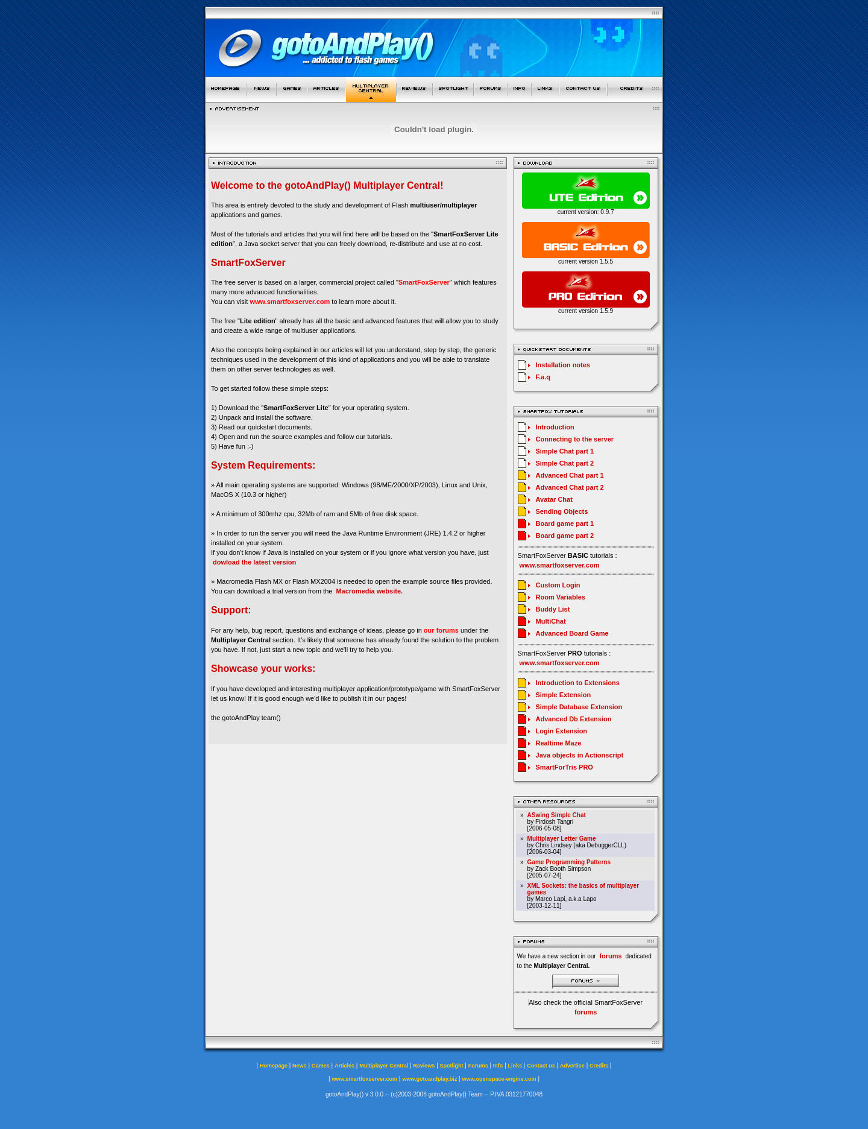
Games (321, 1066)
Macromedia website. (369, 591)
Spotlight (452, 1066)
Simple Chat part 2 (565, 463)
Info (498, 1066)
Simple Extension (563, 694)
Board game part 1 (565, 523)
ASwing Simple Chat (556, 815)
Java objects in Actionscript (580, 755)
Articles (344, 1066)
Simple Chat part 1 (565, 451)
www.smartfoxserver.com (290, 301)
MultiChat (551, 621)
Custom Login (558, 585)
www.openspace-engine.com (499, 1079)
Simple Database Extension (579, 706)
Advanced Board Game (572, 633)
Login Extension (562, 731)
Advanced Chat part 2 (570, 487)
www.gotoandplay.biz (429, 1079)
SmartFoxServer (424, 282)
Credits (599, 1066)
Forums (478, 1066)
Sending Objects (562, 511)
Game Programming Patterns (569, 862)
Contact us (541, 1066)
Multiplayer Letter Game (561, 838)
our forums (441, 630)
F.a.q (543, 377)
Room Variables (561, 597)
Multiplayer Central (383, 1066)
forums (585, 1012)
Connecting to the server (575, 439)
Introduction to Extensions (578, 682)
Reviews (424, 1066)
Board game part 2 (565, 535)
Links (515, 1066)
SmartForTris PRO (564, 767)
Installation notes (563, 364)
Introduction (555, 427)
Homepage (274, 1066)
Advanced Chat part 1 (570, 475)
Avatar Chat (554, 499)
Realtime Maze (559, 743)
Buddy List (553, 609)
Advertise (572, 1066)
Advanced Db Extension (574, 719)
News (299, 1066)
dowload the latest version (254, 562)
